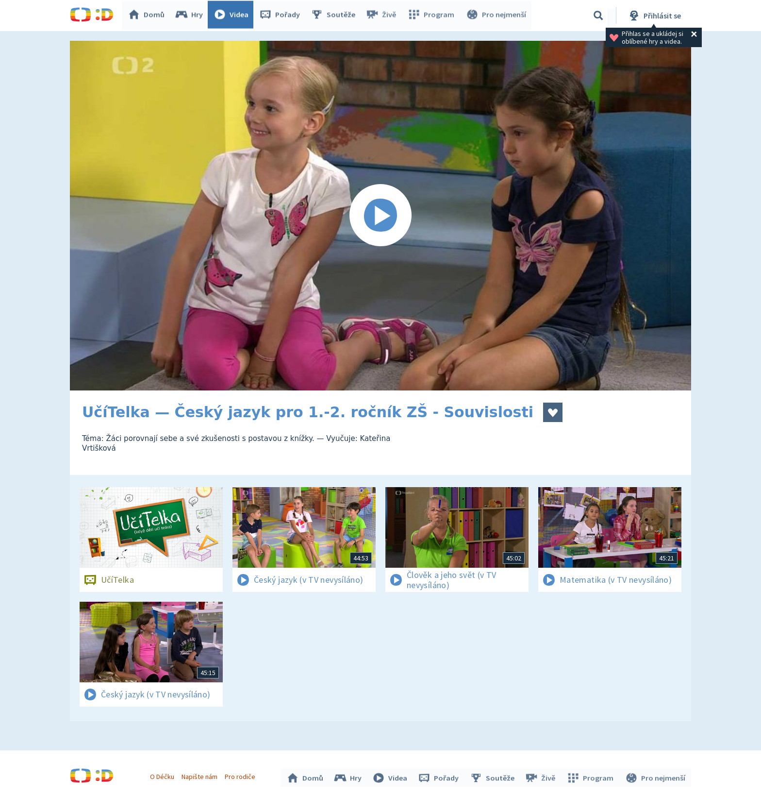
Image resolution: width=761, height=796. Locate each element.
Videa (233, 15)
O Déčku (163, 775)
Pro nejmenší (496, 15)
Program (432, 15)
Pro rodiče (241, 775)
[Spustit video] (380, 215)
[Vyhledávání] (598, 15)
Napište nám (200, 775)
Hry (191, 15)
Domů (148, 15)
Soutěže (335, 15)
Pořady (281, 15)
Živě (382, 15)
